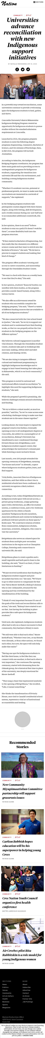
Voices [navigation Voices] (5, 990)
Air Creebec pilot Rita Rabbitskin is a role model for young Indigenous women (21, 955)
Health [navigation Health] (5, 999)
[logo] (9, 5)
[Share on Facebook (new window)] (17, 69)
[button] (38, 2)
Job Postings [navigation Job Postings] (28, 1002)
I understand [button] (27, 1036)
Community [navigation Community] (6, 993)
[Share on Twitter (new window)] (23, 69)
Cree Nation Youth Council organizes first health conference (20, 902)
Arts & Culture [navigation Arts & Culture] (8, 996)
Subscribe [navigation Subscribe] (26, 987)
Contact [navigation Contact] (26, 993)
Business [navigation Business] (5, 1002)
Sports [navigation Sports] (5, 1005)
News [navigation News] (4, 985)
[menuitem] (12, 984)
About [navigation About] (25, 985)
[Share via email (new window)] (28, 69)
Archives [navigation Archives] (26, 996)
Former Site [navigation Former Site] (27, 999)
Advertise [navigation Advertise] (26, 990)
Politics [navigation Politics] (5, 987)
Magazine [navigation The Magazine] (6, 1008)
